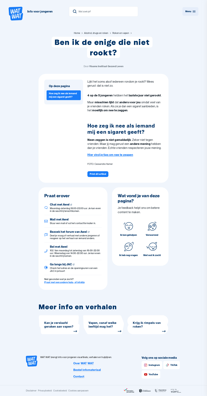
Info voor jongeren (40, 11)
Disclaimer (31, 390)
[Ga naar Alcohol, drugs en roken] (96, 33)
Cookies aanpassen (78, 390)
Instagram (152, 365)
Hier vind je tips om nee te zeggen (110, 154)
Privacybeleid (45, 390)
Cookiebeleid (60, 390)
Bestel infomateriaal (87, 370)
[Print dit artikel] (97, 174)
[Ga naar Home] (77, 33)
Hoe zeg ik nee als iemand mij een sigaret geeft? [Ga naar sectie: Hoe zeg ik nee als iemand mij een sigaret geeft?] (63, 95)
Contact (78, 376)
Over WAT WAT (83, 363)
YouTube (151, 374)
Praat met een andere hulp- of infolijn (64, 282)
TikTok (172, 365)
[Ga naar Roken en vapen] (120, 33)
